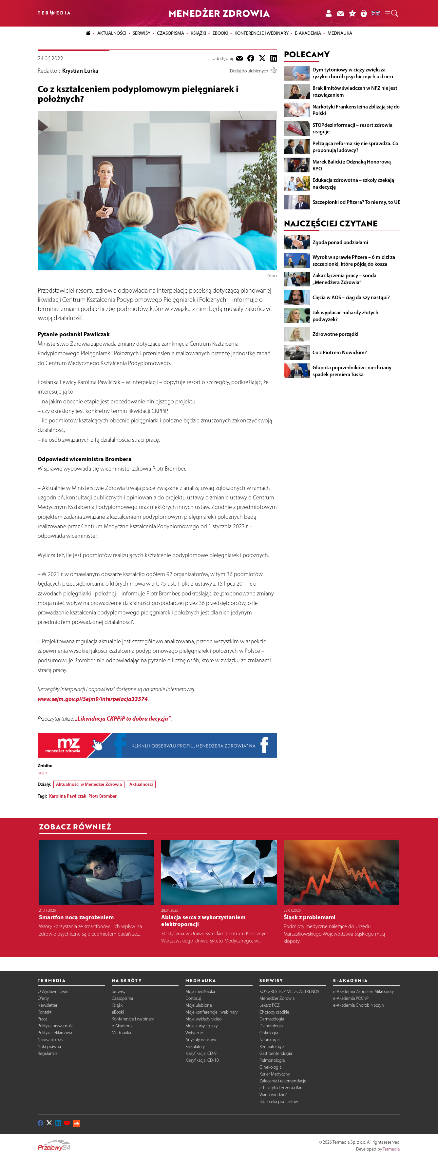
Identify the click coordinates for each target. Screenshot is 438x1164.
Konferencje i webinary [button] (262, 33)
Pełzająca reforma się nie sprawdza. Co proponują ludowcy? (355, 146)
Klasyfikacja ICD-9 (201, 1053)
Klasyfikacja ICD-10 (202, 1060)
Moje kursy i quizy (201, 1026)
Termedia (391, 1149)
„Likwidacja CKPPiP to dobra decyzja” (123, 718)
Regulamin (47, 1053)
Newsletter (47, 1005)
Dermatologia (271, 1019)
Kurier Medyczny (274, 1074)
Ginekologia (270, 1067)
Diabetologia (271, 1026)
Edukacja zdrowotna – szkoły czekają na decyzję (353, 183)
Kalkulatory (195, 1046)
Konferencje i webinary (133, 1019)
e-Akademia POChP (351, 998)
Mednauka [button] (340, 33)
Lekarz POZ (269, 1005)
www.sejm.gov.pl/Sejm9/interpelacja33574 (93, 699)
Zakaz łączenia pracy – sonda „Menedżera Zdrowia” (344, 278)
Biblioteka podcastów (278, 1101)
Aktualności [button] (111, 33)
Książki (198, 33)
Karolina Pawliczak (67, 796)
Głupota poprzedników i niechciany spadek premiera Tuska (352, 371)
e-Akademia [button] (308, 33)
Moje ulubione (198, 1005)
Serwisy (118, 991)
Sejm (42, 772)
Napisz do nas (50, 1039)
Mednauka (121, 1033)
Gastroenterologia (275, 1053)
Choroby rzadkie (274, 1012)
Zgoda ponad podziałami (340, 242)
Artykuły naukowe (201, 1039)
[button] (391, 13)
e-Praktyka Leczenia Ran (281, 1088)
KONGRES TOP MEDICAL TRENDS (289, 991)
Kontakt (44, 1012)
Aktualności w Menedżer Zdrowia (89, 784)
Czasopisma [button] (170, 33)
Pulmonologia (272, 1060)
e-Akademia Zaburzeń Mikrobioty (363, 991)
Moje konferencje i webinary (211, 1012)
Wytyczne (194, 1033)
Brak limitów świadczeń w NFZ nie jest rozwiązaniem (355, 91)
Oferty (43, 998)
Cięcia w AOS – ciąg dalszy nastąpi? (351, 297)
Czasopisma (122, 998)
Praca (42, 1019)
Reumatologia (271, 1046)
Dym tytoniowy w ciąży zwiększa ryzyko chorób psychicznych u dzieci (353, 73)
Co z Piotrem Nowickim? (340, 352)
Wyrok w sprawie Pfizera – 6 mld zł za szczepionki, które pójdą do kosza (354, 260)
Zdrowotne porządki (335, 334)
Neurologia (269, 1039)
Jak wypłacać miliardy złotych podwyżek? (345, 315)
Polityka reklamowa (55, 1033)
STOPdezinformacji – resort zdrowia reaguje (352, 128)
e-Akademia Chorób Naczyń (358, 1005)
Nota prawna (49, 1046)
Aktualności (141, 784)
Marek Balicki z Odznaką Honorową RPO (352, 165)
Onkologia (268, 1033)
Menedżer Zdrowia (277, 998)
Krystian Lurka (80, 70)
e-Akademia (122, 1026)
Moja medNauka (200, 991)
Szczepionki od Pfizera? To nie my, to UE (356, 202)
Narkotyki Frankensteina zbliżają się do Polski (356, 110)
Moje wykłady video (203, 1019)
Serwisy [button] (141, 33)
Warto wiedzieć (273, 1094)
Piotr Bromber (102, 796)
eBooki (220, 33)
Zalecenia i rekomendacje (282, 1081)
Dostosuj (193, 998)
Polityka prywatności (56, 1026)
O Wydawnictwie (53, 991)
